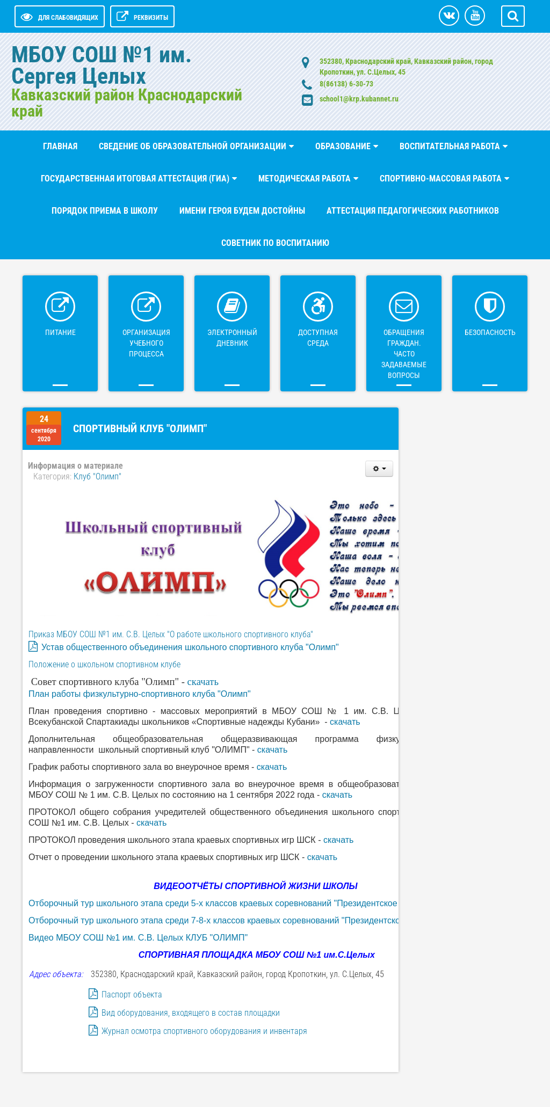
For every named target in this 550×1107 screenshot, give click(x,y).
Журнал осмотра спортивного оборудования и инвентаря (204, 1031)
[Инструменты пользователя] (379, 469)
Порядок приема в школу (105, 211)
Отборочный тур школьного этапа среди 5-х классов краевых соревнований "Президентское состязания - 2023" (251, 903)
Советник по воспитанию (275, 243)
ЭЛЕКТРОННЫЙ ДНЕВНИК (232, 337)
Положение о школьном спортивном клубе (104, 664)
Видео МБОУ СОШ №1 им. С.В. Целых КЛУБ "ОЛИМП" (138, 937)
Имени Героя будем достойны (242, 211)
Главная (60, 146)
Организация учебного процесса (146, 343)
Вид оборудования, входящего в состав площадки (191, 1013)
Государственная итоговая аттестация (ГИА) (135, 178)
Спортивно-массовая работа (441, 178)
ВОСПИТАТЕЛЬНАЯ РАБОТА (450, 146)
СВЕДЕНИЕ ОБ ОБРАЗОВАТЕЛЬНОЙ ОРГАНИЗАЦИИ (192, 146)
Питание (60, 332)
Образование (343, 146)
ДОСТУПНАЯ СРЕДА (318, 337)
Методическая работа (304, 178)
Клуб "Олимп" (97, 476)
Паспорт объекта (132, 994)
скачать (203, 681)
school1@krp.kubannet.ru (359, 98)
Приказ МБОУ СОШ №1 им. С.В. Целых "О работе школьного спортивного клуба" (170, 634)
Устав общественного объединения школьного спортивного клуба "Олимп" (190, 647)
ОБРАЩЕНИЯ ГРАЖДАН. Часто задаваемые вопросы (403, 354)
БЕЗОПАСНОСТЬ (490, 332)
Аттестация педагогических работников (413, 211)
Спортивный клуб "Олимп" (140, 428)
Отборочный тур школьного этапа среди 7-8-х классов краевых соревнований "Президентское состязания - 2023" (255, 920)
